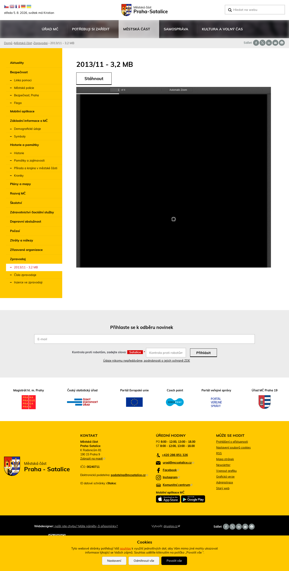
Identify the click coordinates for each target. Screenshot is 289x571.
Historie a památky (24, 145)
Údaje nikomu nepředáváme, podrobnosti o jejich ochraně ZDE (146, 360)
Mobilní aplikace (22, 111)
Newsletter (223, 465)
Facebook (171, 470)
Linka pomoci (23, 80)
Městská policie (24, 88)
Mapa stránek (225, 459)
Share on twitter (262, 43)
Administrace (224, 482)
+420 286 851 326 (175, 455)
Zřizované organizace (26, 250)
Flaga (18, 103)
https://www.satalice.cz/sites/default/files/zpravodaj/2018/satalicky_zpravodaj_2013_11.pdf (173, 177)
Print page (282, 43)
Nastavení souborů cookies (233, 447)
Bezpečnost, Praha (26, 95)
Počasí (15, 231)
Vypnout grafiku (226, 471)
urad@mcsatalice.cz (178, 462)
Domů (8, 43)
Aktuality (17, 63)
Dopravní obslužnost (25, 221)
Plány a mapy (20, 184)
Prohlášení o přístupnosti (232, 442)
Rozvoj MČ (18, 193)
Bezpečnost (19, 72)
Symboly (20, 136)
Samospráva (176, 31)
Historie (19, 153)
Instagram (171, 477)
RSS (219, 453)
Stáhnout (93, 78)
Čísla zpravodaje (25, 275)
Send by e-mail (275, 43)
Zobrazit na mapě (92, 458)
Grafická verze (225, 476)
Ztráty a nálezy (21, 240)
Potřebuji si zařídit (90, 31)
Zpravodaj (41, 43)
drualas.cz (172, 526)
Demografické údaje (27, 129)
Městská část (137, 31)
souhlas (125, 548)
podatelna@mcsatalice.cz (129, 475)
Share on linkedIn (269, 43)
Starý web (222, 488)
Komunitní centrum (177, 485)
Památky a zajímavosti (29, 160)
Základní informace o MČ (29, 121)
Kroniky (19, 175)
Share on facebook (256, 43)
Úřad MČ (50, 31)
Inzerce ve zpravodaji (28, 282)
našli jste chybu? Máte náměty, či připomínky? (86, 526)
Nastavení (114, 561)
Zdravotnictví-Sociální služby (32, 212)
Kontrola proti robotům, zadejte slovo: (108, 352)
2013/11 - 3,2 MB (26, 267)
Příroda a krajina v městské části (35, 168)
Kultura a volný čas (222, 31)
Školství (16, 203)
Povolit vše (174, 561)
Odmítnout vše (144, 561)
